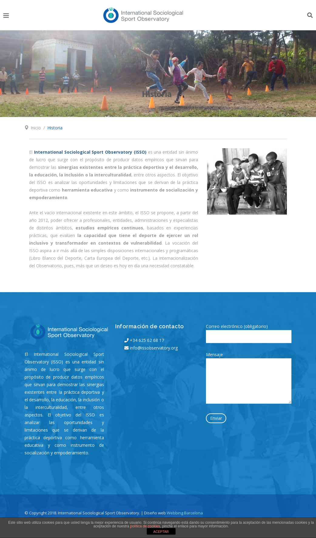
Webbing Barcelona (185, 513)
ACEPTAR (161, 531)
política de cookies (145, 526)
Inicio (36, 128)
